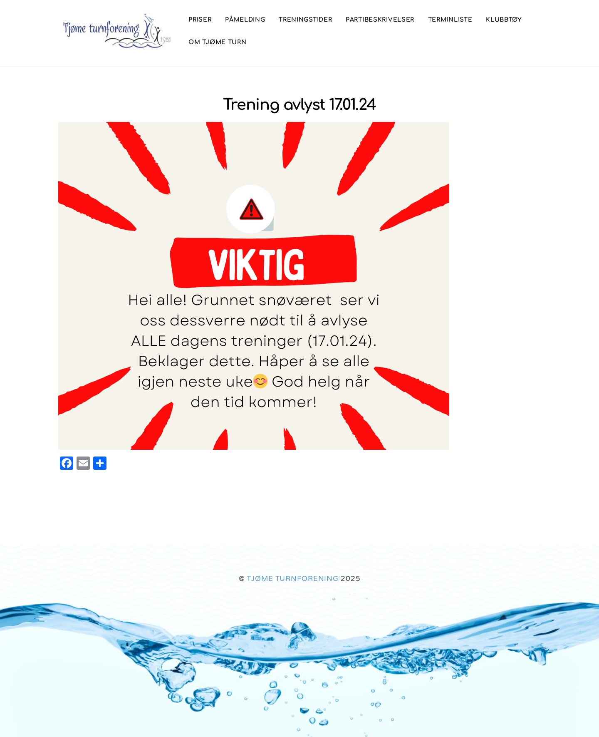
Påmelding (245, 19)
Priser (199, 19)
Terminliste (450, 19)
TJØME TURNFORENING (293, 578)
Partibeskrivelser (380, 19)
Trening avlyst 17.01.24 (299, 105)
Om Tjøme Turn (217, 42)
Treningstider (305, 19)
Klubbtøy (504, 19)
